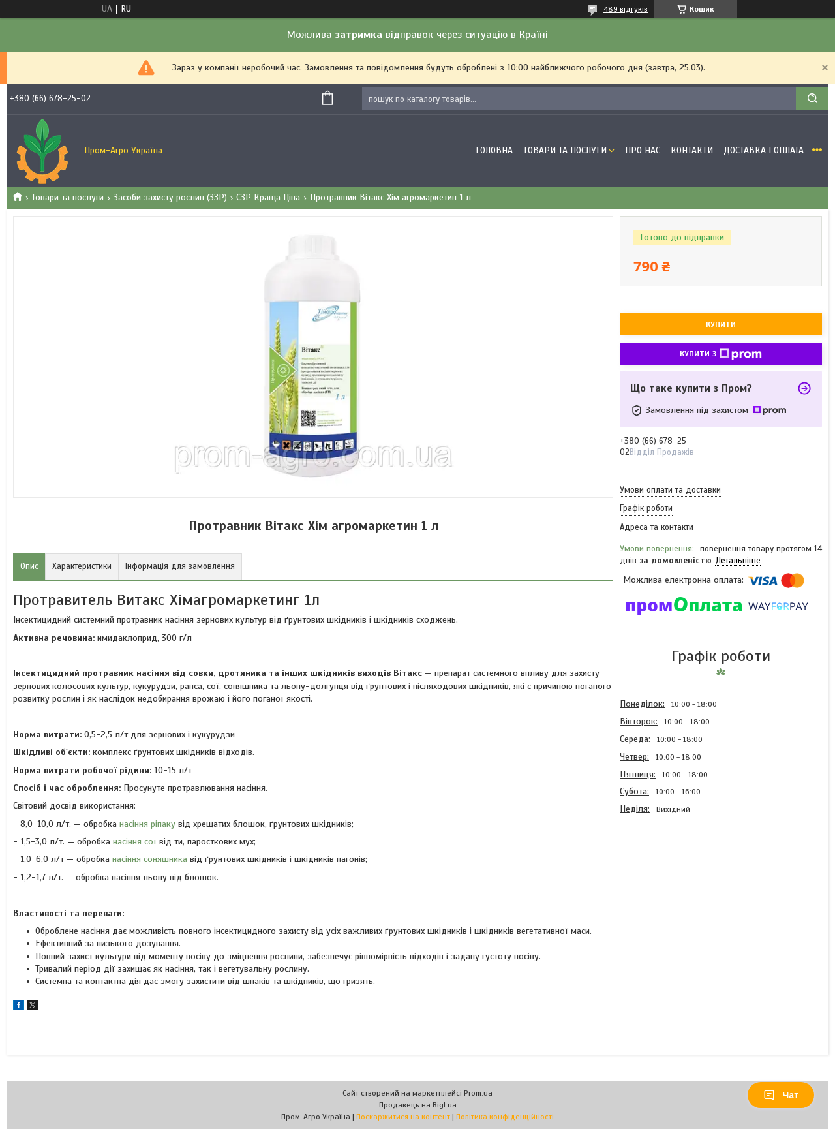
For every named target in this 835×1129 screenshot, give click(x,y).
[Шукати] (812, 98)
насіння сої (135, 841)
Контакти (692, 150)
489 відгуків (625, 9)
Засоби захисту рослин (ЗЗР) (170, 197)
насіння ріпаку (147, 823)
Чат (780, 1095)
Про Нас (642, 150)
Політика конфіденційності (505, 1116)
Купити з (721, 354)
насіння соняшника (149, 859)
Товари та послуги (67, 197)
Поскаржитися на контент (403, 1116)
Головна (494, 150)
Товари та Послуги (565, 150)
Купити (721, 324)
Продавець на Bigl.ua (418, 1104)
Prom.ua (478, 1093)
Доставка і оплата (763, 150)
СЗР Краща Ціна (268, 197)
